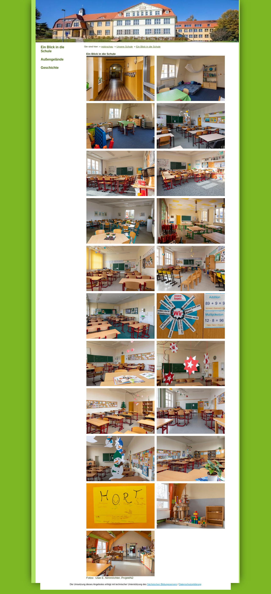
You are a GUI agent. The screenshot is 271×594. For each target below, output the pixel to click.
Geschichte (50, 67)
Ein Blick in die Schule (52, 49)
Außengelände (52, 59)
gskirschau (107, 46)
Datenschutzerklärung (190, 584)
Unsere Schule (124, 46)
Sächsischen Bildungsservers (162, 584)
